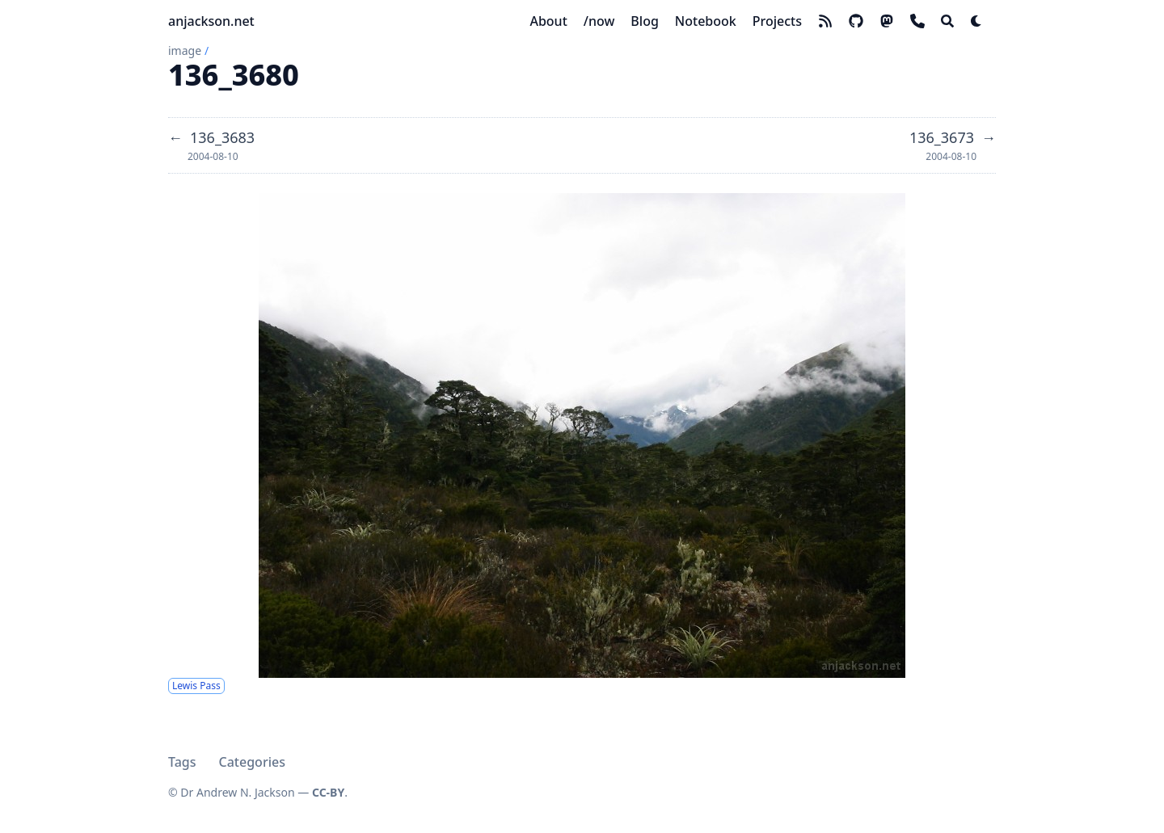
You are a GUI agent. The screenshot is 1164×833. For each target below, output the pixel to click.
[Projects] (777, 21)
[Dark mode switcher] (976, 21)
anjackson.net (211, 21)
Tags (182, 762)
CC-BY (328, 792)
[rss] (825, 21)
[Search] (947, 21)
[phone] (917, 21)
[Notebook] (705, 21)
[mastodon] (886, 21)
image (184, 50)
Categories (252, 762)
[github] (856, 21)
